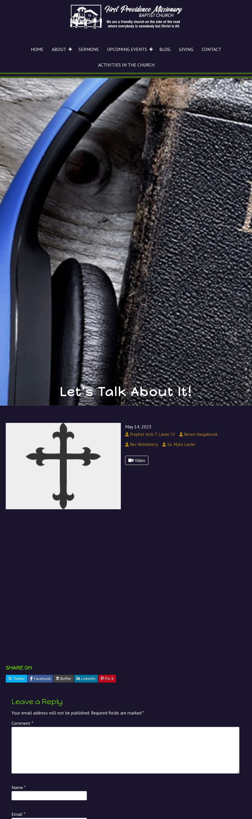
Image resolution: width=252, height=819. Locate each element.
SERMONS (89, 49)
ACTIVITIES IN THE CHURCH (126, 65)
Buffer (63, 678)
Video (136, 460)
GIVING (186, 49)
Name (19, 787)
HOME (37, 49)
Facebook (40, 678)
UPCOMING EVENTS (127, 49)
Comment (22, 723)
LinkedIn (86, 678)
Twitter (16, 678)
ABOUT (59, 49)
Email (18, 814)
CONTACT (211, 49)
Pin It (107, 678)
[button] (70, 49)
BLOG (165, 49)
